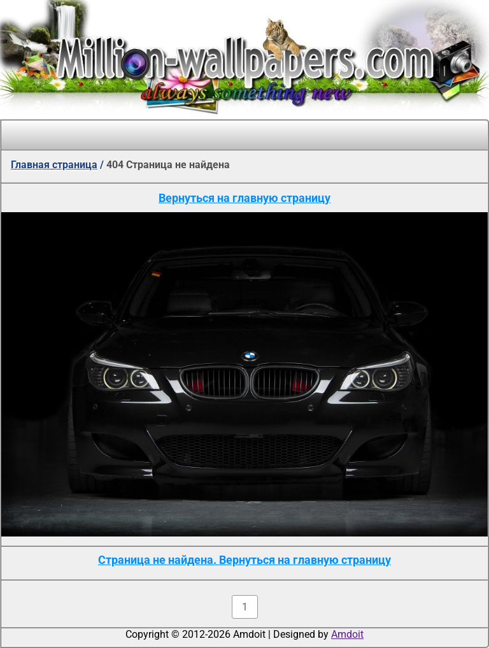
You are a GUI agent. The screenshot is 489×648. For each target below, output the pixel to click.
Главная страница (54, 165)
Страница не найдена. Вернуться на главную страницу (244, 559)
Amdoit (347, 634)
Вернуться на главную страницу (244, 198)
